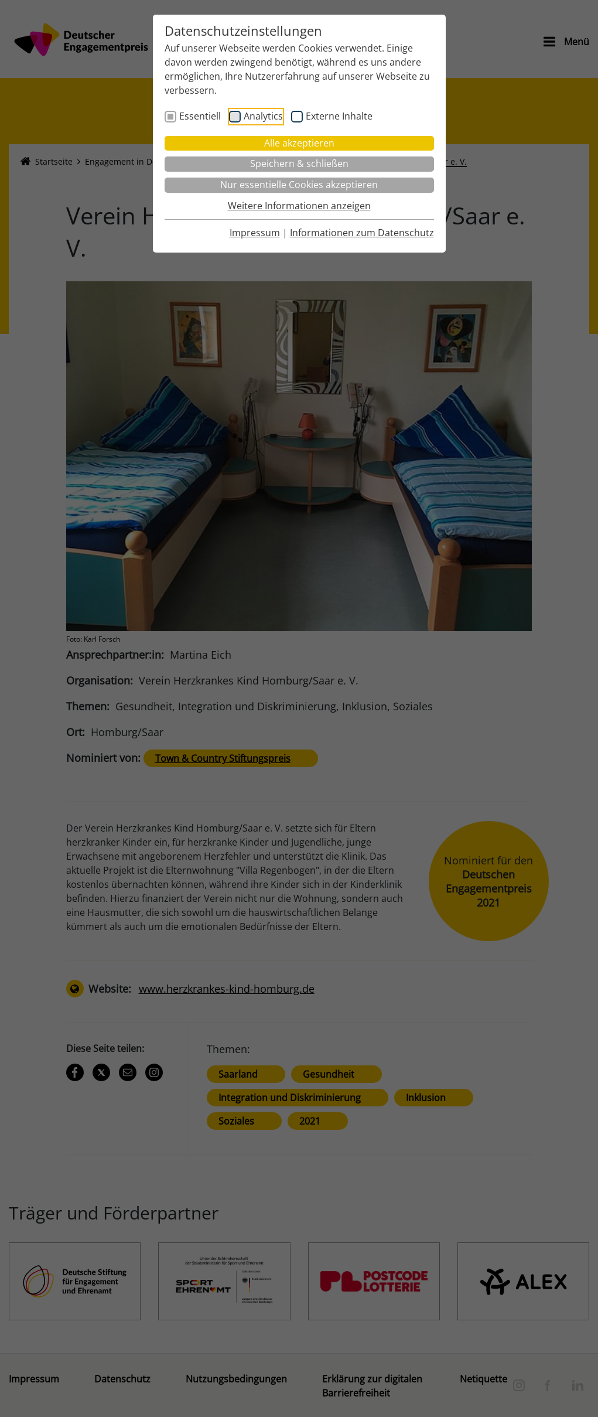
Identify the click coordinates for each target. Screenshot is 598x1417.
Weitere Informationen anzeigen (299, 205)
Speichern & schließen (299, 163)
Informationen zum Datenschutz (362, 232)
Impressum (255, 232)
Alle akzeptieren (299, 143)
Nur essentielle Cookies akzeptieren (299, 184)
